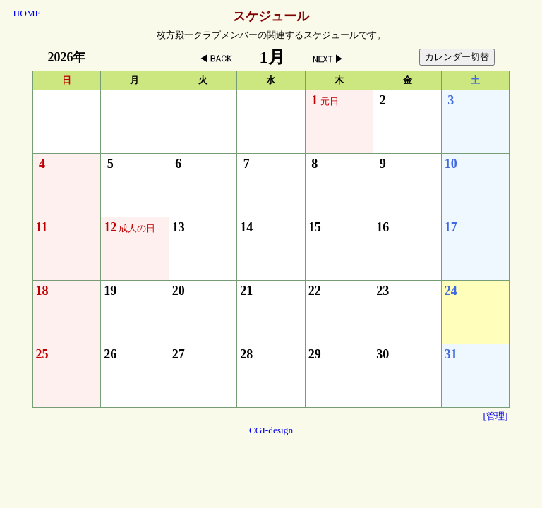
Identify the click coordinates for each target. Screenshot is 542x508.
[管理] (495, 416)
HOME (27, 13)
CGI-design (271, 430)
